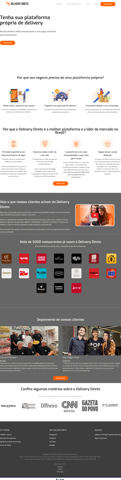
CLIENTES (59, 4)
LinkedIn (52, 445)
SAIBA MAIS (108, 4)
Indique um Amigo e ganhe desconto (108, 435)
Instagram (53, 435)
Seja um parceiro (101, 438)
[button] (74, 4)
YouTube (52, 442)
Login (96, 4)
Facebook (52, 438)
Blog (88, 4)
